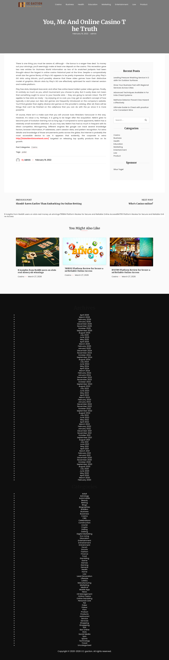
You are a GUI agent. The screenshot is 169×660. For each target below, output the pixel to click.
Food (84, 556)
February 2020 (84, 480)
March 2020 (84, 478)
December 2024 (84, 350)
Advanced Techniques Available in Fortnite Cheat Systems (131, 94)
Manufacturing (84, 583)
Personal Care (84, 601)
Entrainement (84, 543)
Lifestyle (84, 578)
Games (84, 563)
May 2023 (84, 393)
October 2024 (84, 355)
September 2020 (84, 464)
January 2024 (84, 375)
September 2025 (84, 330)
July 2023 (84, 388)
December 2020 (84, 457)
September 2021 (84, 437)
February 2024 (84, 373)
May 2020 (84, 473)
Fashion (84, 552)
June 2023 (84, 391)
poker (24, 152)
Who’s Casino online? (141, 203)
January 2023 (84, 402)
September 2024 (84, 357)
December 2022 (84, 404)
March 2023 (84, 397)
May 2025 (84, 339)
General (84, 567)
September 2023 (84, 384)
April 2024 (84, 368)
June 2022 (84, 417)
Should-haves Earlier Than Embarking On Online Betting (49, 203)
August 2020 (84, 466)
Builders (84, 509)
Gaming (84, 565)
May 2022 (84, 420)
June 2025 (84, 337)
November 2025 (84, 326)
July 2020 (84, 469)
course (84, 525)
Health (81, 4)
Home (84, 572)
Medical (84, 587)
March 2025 (84, 344)
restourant (84, 616)
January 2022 (84, 428)
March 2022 (84, 424)
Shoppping (84, 625)
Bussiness (84, 514)
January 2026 (84, 322)
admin (93, 34)
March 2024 (84, 371)
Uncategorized (84, 645)
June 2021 (84, 444)
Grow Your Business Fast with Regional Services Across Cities (131, 86)
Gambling (84, 558)
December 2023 (84, 377)
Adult (84, 494)
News (84, 592)
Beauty (84, 500)
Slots (84, 632)
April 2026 (84, 315)
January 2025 (84, 348)
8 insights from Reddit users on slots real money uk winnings (37, 271)
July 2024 (84, 362)
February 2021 (84, 453)
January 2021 (85, 455)
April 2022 (84, 422)
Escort (84, 547)
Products (84, 614)
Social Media (84, 634)
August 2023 (84, 386)
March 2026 (84, 317)
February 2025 (84, 346)
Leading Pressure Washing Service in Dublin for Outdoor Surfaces (131, 79)
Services (84, 621)
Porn (84, 609)
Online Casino (84, 596)
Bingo (84, 505)
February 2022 (84, 426)
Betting (84, 503)
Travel (84, 643)
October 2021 (84, 435)
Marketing (106, 4)
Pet (84, 603)
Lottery (84, 581)
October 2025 (84, 328)
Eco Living (84, 536)
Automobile (84, 498)
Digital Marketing (84, 534)
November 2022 (84, 406)
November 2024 (84, 353)
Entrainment (84, 545)
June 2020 (84, 471)
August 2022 (84, 413)
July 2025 (84, 335)
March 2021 (84, 451)
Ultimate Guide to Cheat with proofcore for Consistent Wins (131, 108)
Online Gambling (84, 598)
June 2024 (84, 364)
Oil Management (84, 594)
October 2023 (84, 382)
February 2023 (84, 400)
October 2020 (84, 462)
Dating (84, 529)
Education (92, 4)
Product (143, 4)
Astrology (84, 496)
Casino (58, 4)
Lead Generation (84, 576)
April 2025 (84, 342)
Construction (85, 523)
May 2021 (84, 446)
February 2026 (84, 319)
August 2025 (84, 333)
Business (70, 4)
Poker (84, 605)
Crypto (84, 527)
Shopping (84, 623)
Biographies (84, 507)
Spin (84, 636)
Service (84, 618)
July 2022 (84, 415)
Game (84, 560)
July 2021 (84, 442)
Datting (84, 532)
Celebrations (84, 520)
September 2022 (84, 411)
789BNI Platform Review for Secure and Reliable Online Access (84, 269)
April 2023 (84, 395)
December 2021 (84, 431)
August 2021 (84, 440)
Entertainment (121, 4)
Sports (84, 638)
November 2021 (84, 433)
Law (134, 4)
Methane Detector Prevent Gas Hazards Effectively (131, 101)
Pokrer (84, 607)
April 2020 (84, 475)
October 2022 (84, 408)
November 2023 (84, 379)
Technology (84, 641)
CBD (84, 518)
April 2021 (84, 449)
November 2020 (84, 460)
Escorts (84, 549)
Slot (84, 627)
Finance (84, 554)
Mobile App (84, 589)
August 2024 (84, 359)
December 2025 (84, 324)
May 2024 (84, 366)
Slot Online (84, 630)
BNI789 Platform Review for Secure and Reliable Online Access (131, 271)
